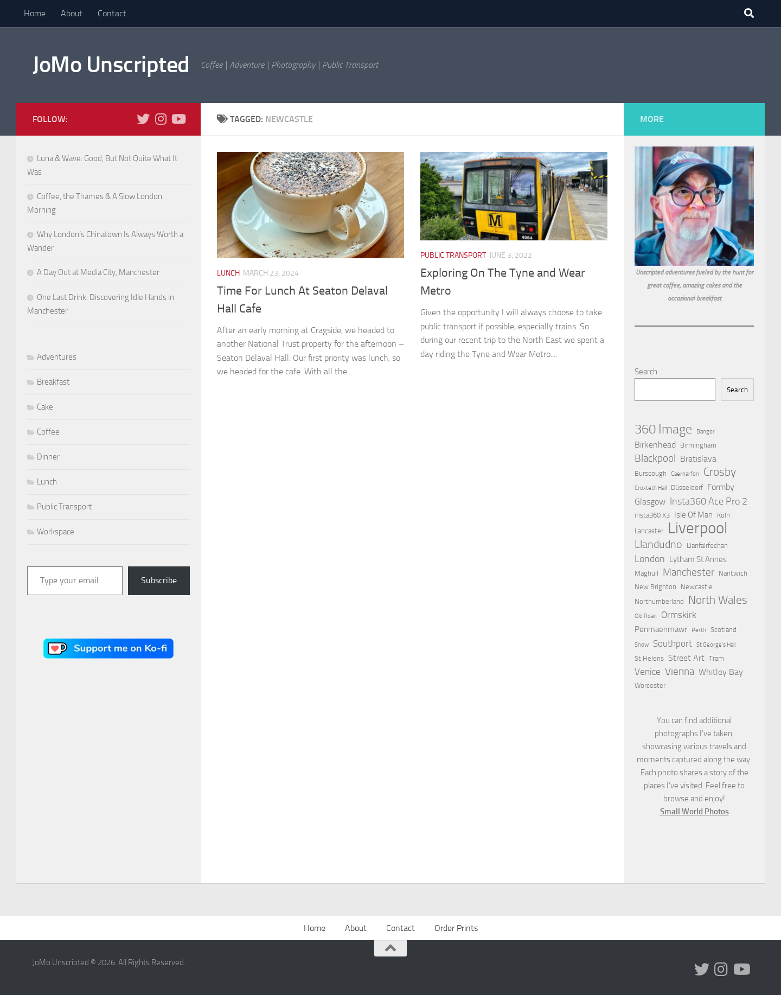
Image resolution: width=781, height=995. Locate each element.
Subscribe (159, 580)
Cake (45, 407)
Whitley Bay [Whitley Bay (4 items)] (721, 672)
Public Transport (453, 255)
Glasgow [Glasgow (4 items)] (650, 501)
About (71, 13)
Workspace (55, 532)
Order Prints (456, 928)
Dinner (48, 457)
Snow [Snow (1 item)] (642, 644)
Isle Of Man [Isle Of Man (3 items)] (693, 515)
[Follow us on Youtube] (177, 118)
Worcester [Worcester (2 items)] (650, 685)
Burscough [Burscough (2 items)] (651, 473)
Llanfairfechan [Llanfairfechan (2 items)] (707, 545)
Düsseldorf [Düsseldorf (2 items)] (687, 487)
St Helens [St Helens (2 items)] (649, 658)
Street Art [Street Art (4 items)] (686, 658)
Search (646, 372)
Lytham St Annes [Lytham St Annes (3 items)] (698, 559)
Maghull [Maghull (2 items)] (646, 573)
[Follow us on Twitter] (143, 118)
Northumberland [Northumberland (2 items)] (659, 601)
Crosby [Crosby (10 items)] (719, 472)
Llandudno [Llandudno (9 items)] (658, 544)
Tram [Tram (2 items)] (716, 658)
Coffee (48, 432)
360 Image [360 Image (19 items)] (663, 429)
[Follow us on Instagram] (160, 118)
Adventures (56, 357)
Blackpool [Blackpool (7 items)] (655, 458)
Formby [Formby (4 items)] (720, 487)
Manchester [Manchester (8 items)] (688, 572)
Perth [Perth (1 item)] (699, 630)
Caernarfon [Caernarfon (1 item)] (685, 473)
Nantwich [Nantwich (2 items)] (733, 573)
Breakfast (53, 382)
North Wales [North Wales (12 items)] (717, 600)
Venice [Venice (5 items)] (648, 671)
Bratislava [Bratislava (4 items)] (698, 459)
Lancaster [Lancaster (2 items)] (649, 531)
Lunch (228, 273)
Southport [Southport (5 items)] (672, 643)
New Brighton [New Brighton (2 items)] (655, 587)
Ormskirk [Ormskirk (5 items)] (678, 614)
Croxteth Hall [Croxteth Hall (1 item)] (651, 488)
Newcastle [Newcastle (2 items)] (697, 587)
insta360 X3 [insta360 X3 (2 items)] (652, 515)
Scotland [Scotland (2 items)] (723, 630)
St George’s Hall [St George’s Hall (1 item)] (715, 644)
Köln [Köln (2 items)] (723, 515)
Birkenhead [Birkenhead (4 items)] (655, 444)
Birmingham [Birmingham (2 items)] (698, 445)
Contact (112, 13)
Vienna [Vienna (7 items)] (679, 672)
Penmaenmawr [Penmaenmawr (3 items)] (661, 629)
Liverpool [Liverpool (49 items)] (697, 528)
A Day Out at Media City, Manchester (98, 272)
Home (35, 13)
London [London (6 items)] (650, 559)
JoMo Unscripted (111, 64)
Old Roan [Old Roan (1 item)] (646, 616)
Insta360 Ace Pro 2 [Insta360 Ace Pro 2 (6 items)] (708, 501)
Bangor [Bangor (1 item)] (705, 431)
